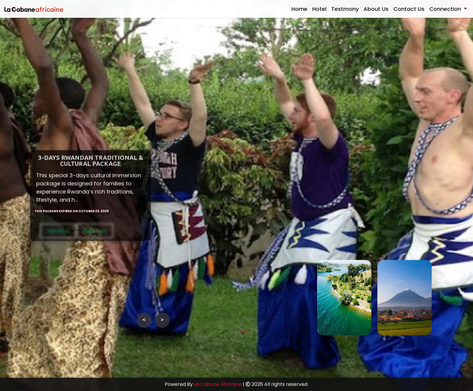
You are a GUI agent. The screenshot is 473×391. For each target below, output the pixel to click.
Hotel (319, 9)
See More (58, 234)
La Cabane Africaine (218, 384)
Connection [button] (445, 9)
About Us (376, 9)
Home (299, 9)
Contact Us (408, 9)
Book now (95, 234)
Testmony (345, 9)
